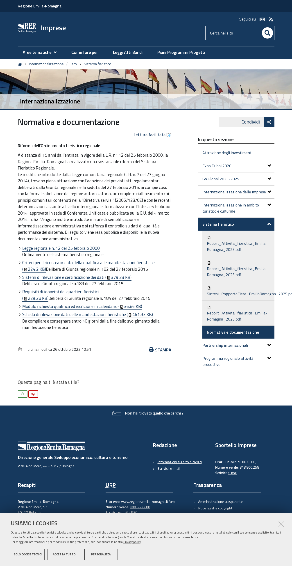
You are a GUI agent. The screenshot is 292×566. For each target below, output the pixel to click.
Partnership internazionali (236, 345)
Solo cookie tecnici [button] (28, 554)
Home (21, 64)
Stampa (160, 349)
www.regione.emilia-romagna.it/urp (148, 501)
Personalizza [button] (101, 554)
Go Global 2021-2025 (236, 179)
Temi (73, 64)
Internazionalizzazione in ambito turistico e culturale (236, 208)
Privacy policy (132, 542)
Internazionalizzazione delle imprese (236, 192)
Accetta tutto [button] (64, 554)
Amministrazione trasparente (220, 501)
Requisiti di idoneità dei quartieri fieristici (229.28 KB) (61, 294)
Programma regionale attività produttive (236, 361)
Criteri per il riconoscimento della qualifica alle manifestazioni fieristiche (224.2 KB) (88, 265)
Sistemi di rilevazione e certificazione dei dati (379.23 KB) (76, 277)
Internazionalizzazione (46, 64)
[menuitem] (42, 52)
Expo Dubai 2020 (236, 166)
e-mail (175, 468)
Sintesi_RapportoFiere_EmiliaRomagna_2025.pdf (240, 291)
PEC (134, 512)
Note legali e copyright (215, 508)
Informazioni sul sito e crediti (180, 462)
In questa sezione (216, 139)
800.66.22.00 (140, 507)
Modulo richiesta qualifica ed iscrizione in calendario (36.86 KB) (82, 306)
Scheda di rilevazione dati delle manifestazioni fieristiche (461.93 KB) (87, 314)
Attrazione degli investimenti (227, 153)
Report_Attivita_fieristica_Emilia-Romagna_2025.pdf (237, 244)
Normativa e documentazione (233, 332)
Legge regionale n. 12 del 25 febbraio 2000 (61, 248)
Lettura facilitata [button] (152, 135)
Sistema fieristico (97, 64)
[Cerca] (267, 33)
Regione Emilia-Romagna (39, 6)
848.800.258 (249, 467)
